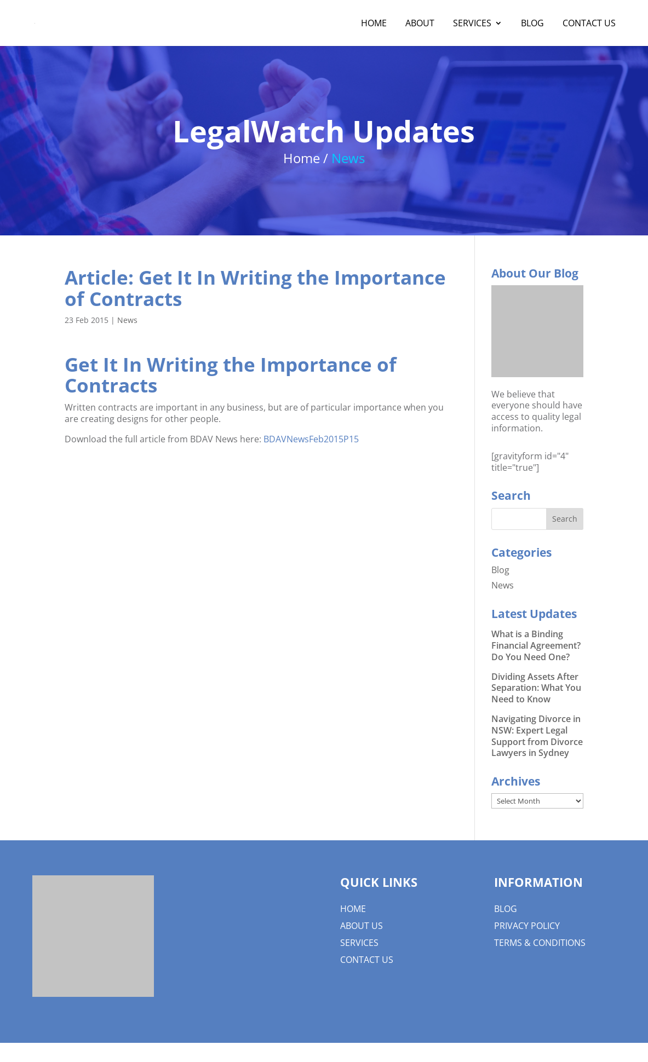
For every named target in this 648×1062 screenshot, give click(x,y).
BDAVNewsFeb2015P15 (311, 439)
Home (374, 24)
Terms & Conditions (540, 943)
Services (472, 24)
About (419, 24)
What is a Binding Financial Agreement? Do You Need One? (536, 645)
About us (361, 926)
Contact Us (589, 24)
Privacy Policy (527, 926)
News (127, 320)
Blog (532, 24)
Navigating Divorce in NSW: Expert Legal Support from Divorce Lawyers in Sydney (537, 736)
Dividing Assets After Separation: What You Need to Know (536, 688)
